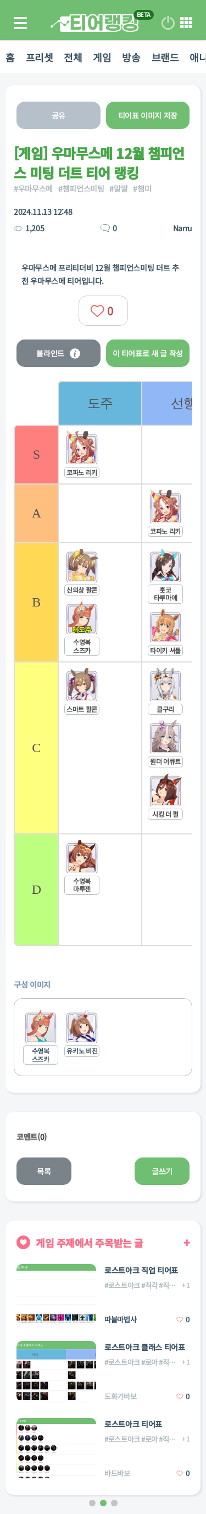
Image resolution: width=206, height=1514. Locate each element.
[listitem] (99, 663)
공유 (58, 115)
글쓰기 (162, 1171)
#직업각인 (173, 1285)
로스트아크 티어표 (133, 1423)
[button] (92, 1503)
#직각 (149, 1285)
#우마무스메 (33, 188)
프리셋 (39, 57)
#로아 (149, 1362)
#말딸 (118, 188)
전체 (73, 57)
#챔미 (142, 188)
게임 (102, 57)
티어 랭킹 (94, 23)
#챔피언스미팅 (81, 188)
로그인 (168, 23)
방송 (131, 57)
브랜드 (165, 57)
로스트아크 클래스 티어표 (144, 1347)
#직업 (167, 1362)
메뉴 (186, 23)
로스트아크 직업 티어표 (141, 1270)
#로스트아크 (122, 1285)
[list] (125, 663)
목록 (44, 1171)
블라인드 (58, 353)
